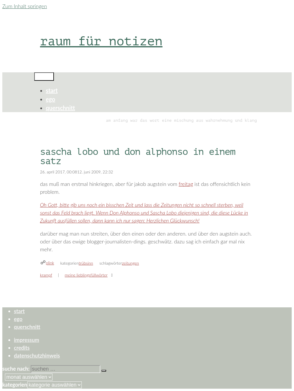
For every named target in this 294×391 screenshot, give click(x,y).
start (52, 90)
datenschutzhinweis (37, 355)
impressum (26, 340)
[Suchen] (103, 371)
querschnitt (60, 107)
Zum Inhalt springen (24, 6)
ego (50, 99)
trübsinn (86, 263)
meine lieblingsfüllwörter (86, 274)
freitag (186, 184)
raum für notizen (101, 41)
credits (22, 348)
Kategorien (14, 384)
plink (50, 262)
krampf (46, 274)
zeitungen (130, 263)
